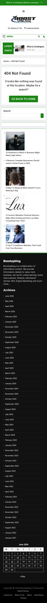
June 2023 (9, 481)
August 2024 (10, 409)
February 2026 (11, 316)
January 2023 (10, 502)
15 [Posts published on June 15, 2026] (6, 562)
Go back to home (23, 99)
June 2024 (9, 419)
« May (22, 576)
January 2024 (10, 445)
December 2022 (11, 507)
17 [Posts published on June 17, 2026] (18, 562)
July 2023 (9, 476)
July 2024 (9, 414)
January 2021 (10, 538)
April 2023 (9, 492)
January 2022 (10, 533)
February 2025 (11, 378)
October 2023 (10, 461)
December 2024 (11, 389)
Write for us (19, 595)
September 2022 (12, 522)
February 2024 (11, 440)
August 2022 (10, 528)
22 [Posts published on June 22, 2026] (6, 566)
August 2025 (10, 347)
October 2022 (10, 517)
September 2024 (12, 404)
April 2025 (9, 368)
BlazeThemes (23, 591)
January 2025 (10, 383)
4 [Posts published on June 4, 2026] (23, 553)
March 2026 (10, 311)
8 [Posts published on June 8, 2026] (6, 557)
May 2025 (9, 363)
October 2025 (10, 337)
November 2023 (11, 456)
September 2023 (12, 466)
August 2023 (10, 471)
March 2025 (10, 373)
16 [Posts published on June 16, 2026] (12, 562)
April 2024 (9, 430)
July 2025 (9, 353)
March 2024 (10, 435)
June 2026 (9, 296)
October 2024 (10, 399)
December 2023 (11, 450)
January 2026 (10, 322)
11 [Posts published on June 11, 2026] (23, 557)
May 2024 (9, 425)
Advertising (38, 595)
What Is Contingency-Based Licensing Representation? (21, 3)
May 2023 (9, 486)
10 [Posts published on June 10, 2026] (18, 557)
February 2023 (11, 497)
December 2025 (11, 327)
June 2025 (9, 358)
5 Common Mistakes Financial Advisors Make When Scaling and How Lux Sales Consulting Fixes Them (22, 218)
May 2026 (9, 301)
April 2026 (9, 306)
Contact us (8, 595)
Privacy (23, 598)
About (29, 595)
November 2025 (11, 332)
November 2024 (11, 394)
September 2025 (12, 342)
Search (7, 111)
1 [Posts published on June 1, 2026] (6, 553)
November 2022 (11, 512)
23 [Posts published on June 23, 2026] (12, 566)
